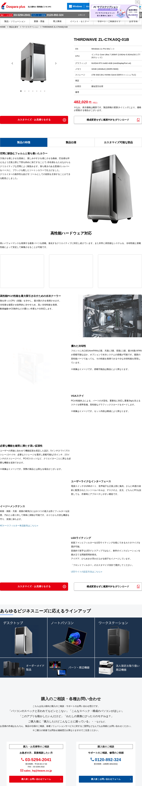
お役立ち (86, 752)
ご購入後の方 (57, 760)
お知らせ (81, 15)
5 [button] (37, 91)
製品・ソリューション (14, 21)
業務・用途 (39, 21)
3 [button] (29, 91)
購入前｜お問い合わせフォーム (36, 717)
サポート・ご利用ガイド (109, 21)
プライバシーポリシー (92, 756)
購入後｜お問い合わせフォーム (106, 717)
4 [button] (33, 91)
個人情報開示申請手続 (92, 764)
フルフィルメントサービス (124, 744)
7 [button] (45, 91)
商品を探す (13, 27)
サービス (56, 752)
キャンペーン (88, 741)
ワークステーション (30, 27)
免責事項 (86, 760)
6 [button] (41, 91)
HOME (3, 27)
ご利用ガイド (57, 768)
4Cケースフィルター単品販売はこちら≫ (19, 464)
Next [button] (56, 63)
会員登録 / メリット (60, 756)
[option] (34, 63)
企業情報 (87, 768)
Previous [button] (12, 63)
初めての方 (57, 764)
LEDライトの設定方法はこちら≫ (86, 510)
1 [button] (21, 91)
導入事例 (57, 21)
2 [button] (25, 91)
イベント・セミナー (79, 21)
